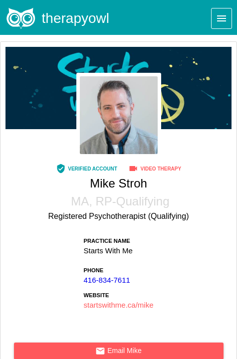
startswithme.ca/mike (118, 305)
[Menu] (221, 18)
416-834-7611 (106, 280)
